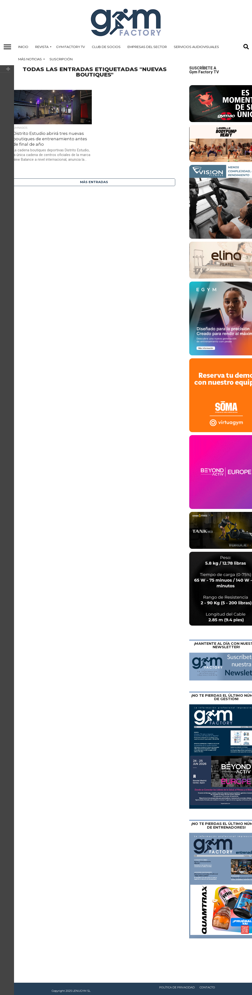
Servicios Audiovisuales (196, 47)
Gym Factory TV (70, 47)
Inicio (23, 47)
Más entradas (94, 182)
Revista (41, 47)
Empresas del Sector (147, 47)
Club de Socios (106, 47)
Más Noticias (30, 59)
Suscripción (61, 59)
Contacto (207, 987)
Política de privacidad (177, 987)
